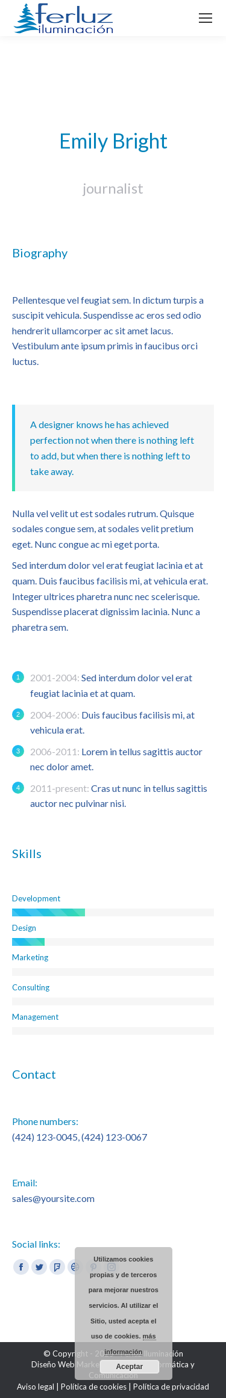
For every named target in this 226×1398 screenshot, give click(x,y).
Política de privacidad (171, 1386)
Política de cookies (94, 1386)
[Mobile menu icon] (205, 18)
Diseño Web (54, 1364)
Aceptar (129, 1367)
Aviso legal (35, 1386)
